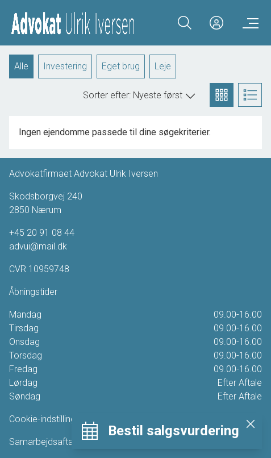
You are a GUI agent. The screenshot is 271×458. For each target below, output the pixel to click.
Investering (65, 66)
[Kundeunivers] (216, 22)
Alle (21, 66)
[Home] (73, 22)
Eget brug (120, 66)
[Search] (184, 22)
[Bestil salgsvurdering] (160, 431)
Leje (163, 66)
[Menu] (248, 22)
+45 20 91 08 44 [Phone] (41, 232)
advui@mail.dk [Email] (38, 246)
